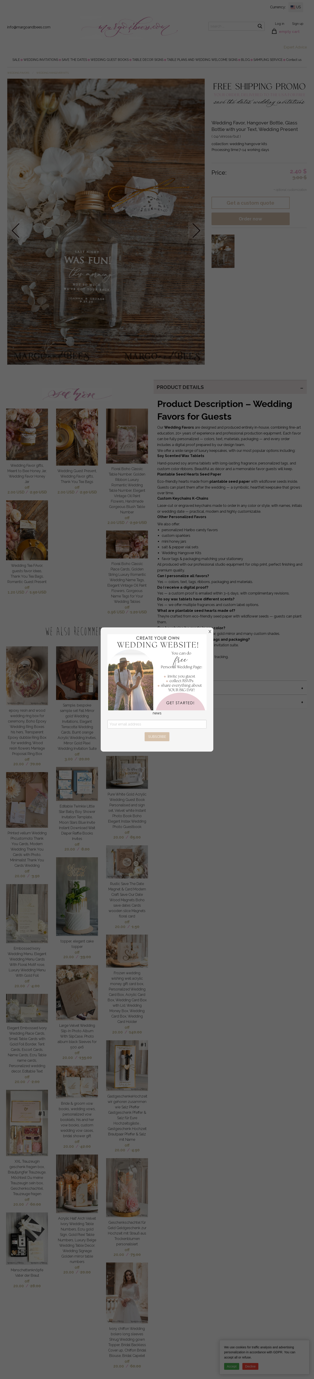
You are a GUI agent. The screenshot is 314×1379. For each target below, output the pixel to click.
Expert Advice (295, 47)
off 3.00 (72, 756)
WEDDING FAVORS (18, 72)
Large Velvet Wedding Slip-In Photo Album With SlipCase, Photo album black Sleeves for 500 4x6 (77, 1036)
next (196, 230)
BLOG (245, 60)
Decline (250, 1366)
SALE (16, 60)
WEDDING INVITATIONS (40, 60)
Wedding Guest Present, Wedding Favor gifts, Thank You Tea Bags (77, 476)
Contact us (294, 60)
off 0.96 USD (118, 609)
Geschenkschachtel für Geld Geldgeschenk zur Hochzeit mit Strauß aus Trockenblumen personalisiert (127, 1233)
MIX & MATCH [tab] (173, 688)
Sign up (297, 23)
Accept (232, 1366)
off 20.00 (21, 761)
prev (15, 230)
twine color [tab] (175, 701)
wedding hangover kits (52, 72)
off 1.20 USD (19, 590)
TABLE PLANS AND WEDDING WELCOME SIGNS (202, 60)
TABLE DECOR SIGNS (147, 60)
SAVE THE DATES (74, 60)
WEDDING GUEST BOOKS (110, 60)
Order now (250, 219)
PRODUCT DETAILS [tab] (180, 387)
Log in (279, 23)
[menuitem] (16, 60)
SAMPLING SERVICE (267, 60)
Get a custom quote (250, 203)
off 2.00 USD (18, 489)
